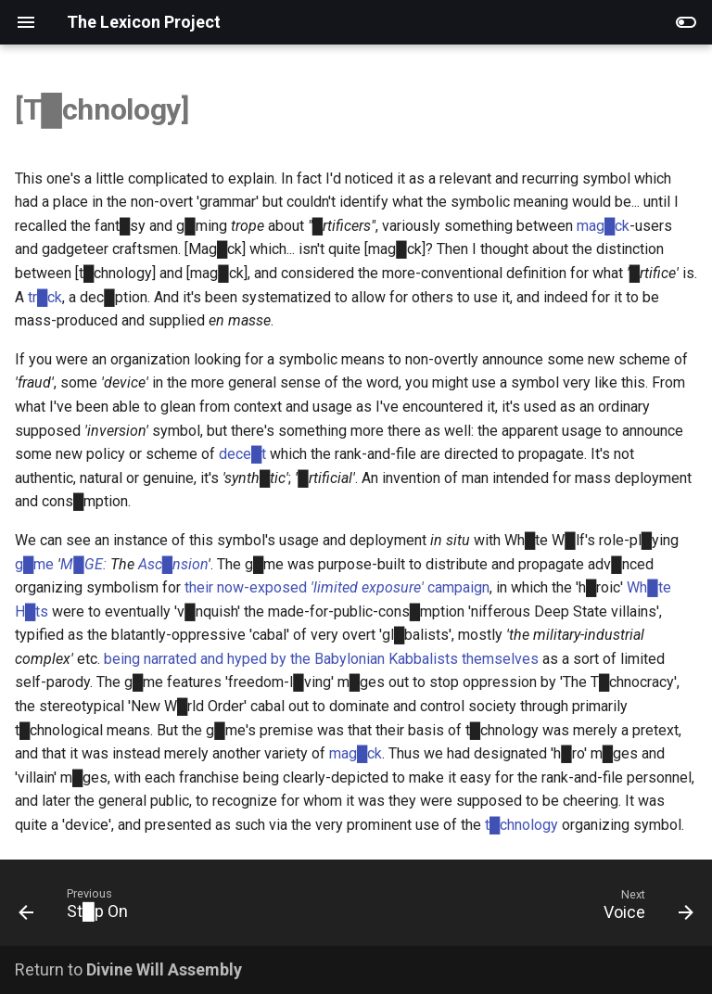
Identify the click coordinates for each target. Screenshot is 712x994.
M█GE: (83, 564)
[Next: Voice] (644, 908)
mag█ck (603, 226)
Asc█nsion (173, 564)
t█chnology (521, 825)
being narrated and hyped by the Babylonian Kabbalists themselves (321, 659)
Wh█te (648, 587)
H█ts (31, 611)
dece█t (242, 454)
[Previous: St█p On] (77, 908)
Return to (128, 969)
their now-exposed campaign (337, 587)
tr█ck (45, 297)
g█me (34, 564)
